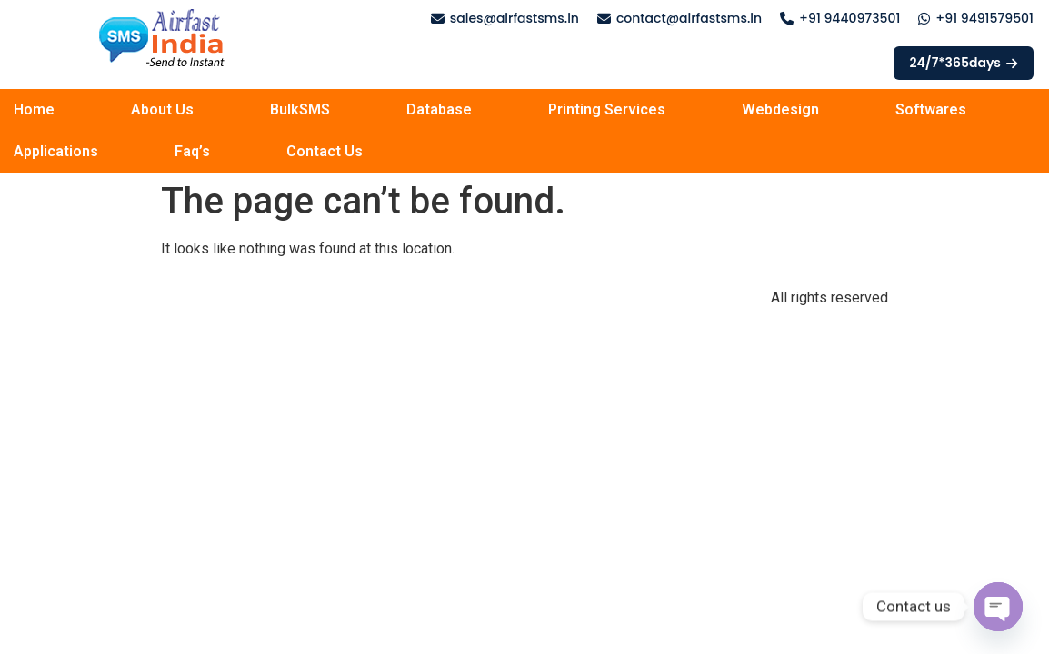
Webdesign (780, 109)
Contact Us (324, 151)
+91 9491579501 (984, 18)
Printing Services (606, 109)
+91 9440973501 (849, 18)
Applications (56, 151)
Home (34, 109)
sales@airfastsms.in (514, 18)
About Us (162, 109)
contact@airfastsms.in (689, 18)
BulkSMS (300, 109)
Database (439, 109)
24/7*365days (963, 63)
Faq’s (192, 151)
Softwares (930, 109)
